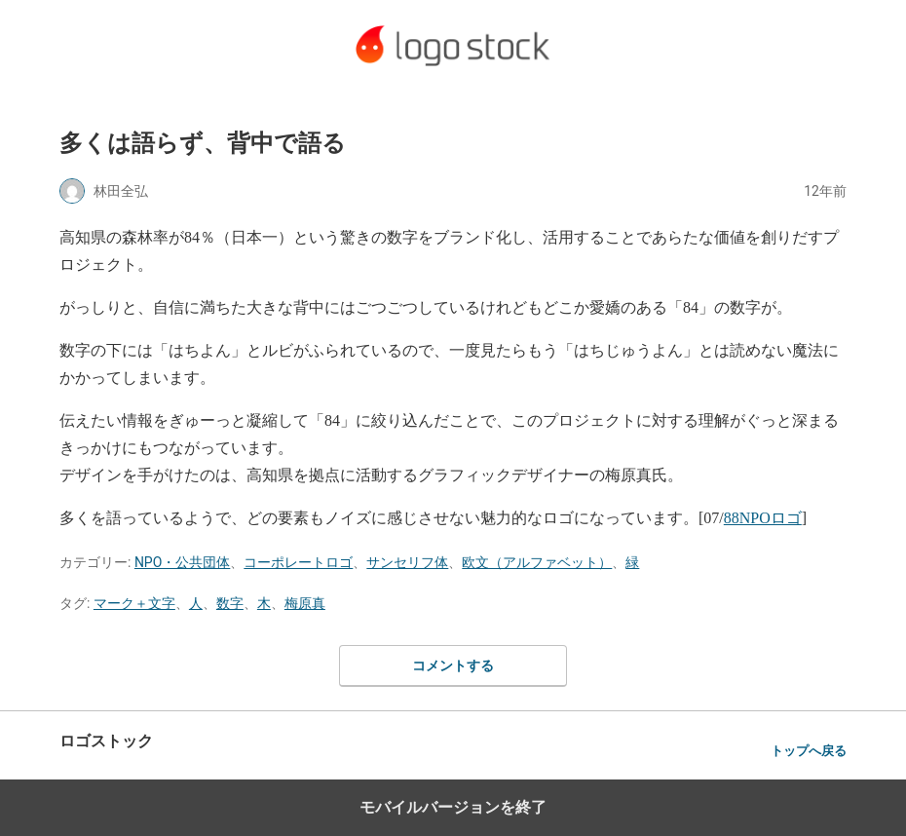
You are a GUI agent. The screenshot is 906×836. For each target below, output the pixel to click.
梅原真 (304, 603)
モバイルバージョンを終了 (453, 807)
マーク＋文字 (134, 603)
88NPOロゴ (763, 518)
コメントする (453, 665)
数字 (230, 603)
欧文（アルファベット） (537, 562)
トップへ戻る (809, 750)
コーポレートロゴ (298, 562)
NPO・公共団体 (182, 562)
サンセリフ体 (407, 562)
